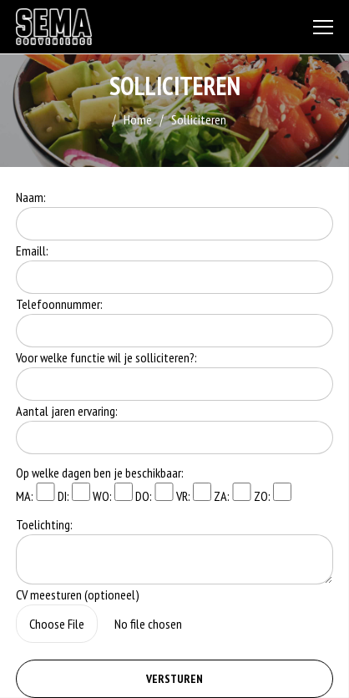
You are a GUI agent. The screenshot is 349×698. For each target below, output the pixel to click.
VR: (193, 493)
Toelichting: (44, 524)
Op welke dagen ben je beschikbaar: (100, 472)
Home (138, 119)
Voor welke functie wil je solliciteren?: (106, 357)
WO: (113, 493)
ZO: (272, 493)
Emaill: (32, 250)
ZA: (232, 493)
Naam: (31, 197)
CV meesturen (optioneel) (77, 594)
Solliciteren (198, 119)
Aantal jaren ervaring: (67, 410)
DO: (154, 493)
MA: (35, 493)
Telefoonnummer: (59, 304)
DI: (74, 493)
